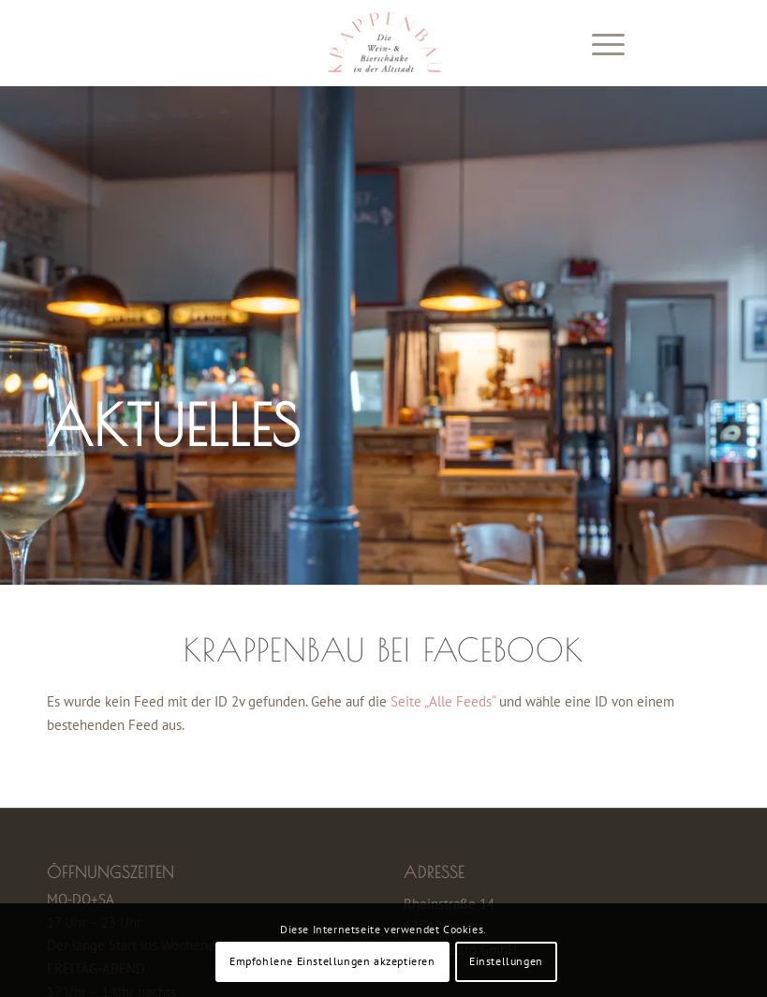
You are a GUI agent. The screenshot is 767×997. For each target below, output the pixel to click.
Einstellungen (506, 961)
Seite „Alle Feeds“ (443, 701)
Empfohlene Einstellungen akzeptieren (332, 961)
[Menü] (599, 43)
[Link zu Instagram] (706, 43)
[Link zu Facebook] (678, 43)
